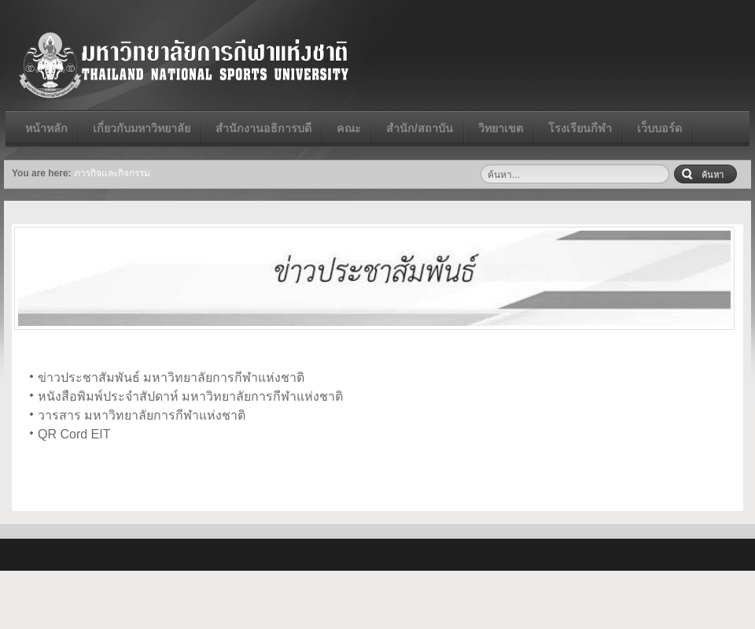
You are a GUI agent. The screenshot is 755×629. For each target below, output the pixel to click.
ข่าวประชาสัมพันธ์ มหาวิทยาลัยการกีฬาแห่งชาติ (171, 377)
